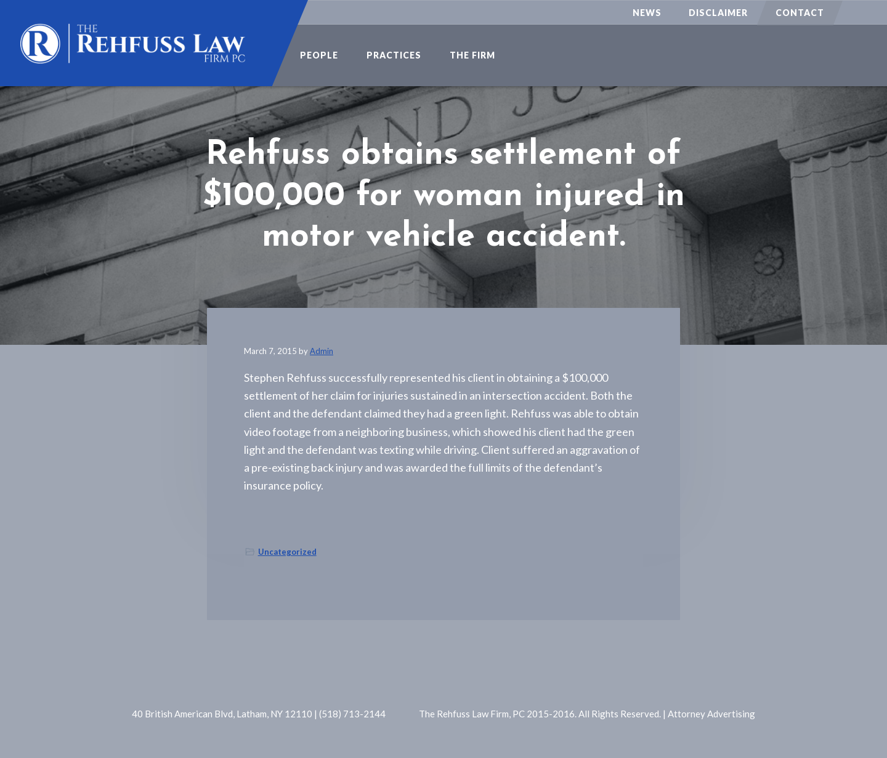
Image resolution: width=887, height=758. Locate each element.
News (647, 12)
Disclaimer (718, 12)
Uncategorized (287, 552)
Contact (800, 12)
